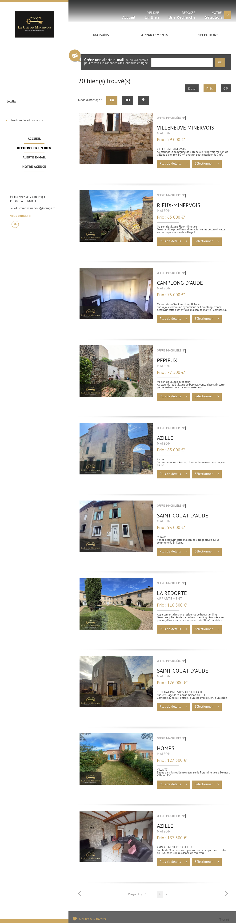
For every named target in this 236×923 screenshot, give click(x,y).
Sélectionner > (207, 164)
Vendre (152, 16)
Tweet (224, 920)
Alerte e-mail (34, 158)
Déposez (182, 16)
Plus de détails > (173, 164)
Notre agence (34, 167)
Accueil (34, 139)
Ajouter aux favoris (92, 919)
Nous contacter (21, 216)
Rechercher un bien (34, 148)
